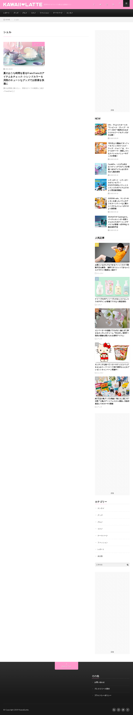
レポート (7, 13)
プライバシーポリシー (102, 695)
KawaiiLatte (24, 709)
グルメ (27, 13)
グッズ (17, 13)
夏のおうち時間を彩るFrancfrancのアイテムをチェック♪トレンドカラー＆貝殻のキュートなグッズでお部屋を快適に (23, 78)
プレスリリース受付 (102, 688)
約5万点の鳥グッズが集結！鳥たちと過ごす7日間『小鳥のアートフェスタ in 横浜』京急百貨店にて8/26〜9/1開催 (112, 401)
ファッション (48, 13)
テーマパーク (63, 13)
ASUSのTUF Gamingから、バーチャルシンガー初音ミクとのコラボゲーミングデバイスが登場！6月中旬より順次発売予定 (118, 222)
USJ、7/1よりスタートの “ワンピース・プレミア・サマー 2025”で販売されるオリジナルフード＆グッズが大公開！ (118, 130)
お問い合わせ (99, 681)
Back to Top (66, 665)
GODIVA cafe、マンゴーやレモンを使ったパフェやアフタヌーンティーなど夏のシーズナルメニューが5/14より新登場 (118, 203)
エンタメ (76, 13)
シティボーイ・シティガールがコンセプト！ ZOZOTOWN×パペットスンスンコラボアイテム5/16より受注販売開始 (118, 185)
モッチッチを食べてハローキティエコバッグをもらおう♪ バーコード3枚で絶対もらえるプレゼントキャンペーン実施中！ (112, 367)
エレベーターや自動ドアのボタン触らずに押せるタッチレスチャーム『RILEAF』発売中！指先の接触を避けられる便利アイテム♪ (112, 333)
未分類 (100, 555)
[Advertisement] (112, 69)
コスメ (36, 13)
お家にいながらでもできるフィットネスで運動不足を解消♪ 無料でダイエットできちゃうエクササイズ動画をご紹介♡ (112, 267)
